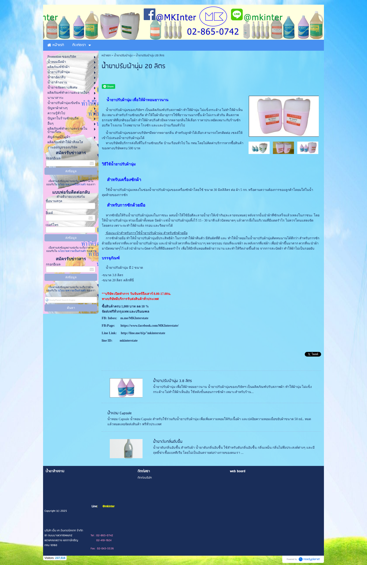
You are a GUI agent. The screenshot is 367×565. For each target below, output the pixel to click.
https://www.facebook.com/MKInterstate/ (149, 325)
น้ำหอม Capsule (119, 413)
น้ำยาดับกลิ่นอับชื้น (167, 442)
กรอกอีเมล (53, 158)
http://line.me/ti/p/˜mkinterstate (143, 333)
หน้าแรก (106, 55)
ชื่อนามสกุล (54, 201)
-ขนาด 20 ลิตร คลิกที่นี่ (118, 280)
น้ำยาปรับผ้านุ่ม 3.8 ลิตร (172, 381)
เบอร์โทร (52, 225)
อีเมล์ (49, 213)
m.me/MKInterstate (134, 318)
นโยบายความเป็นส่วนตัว (72, 184)
